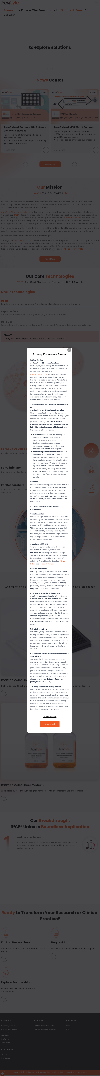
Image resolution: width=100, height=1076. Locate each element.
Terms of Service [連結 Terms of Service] (47, 564)
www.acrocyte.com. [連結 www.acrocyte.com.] (39, 374)
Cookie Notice (50, 716)
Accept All (50, 724)
